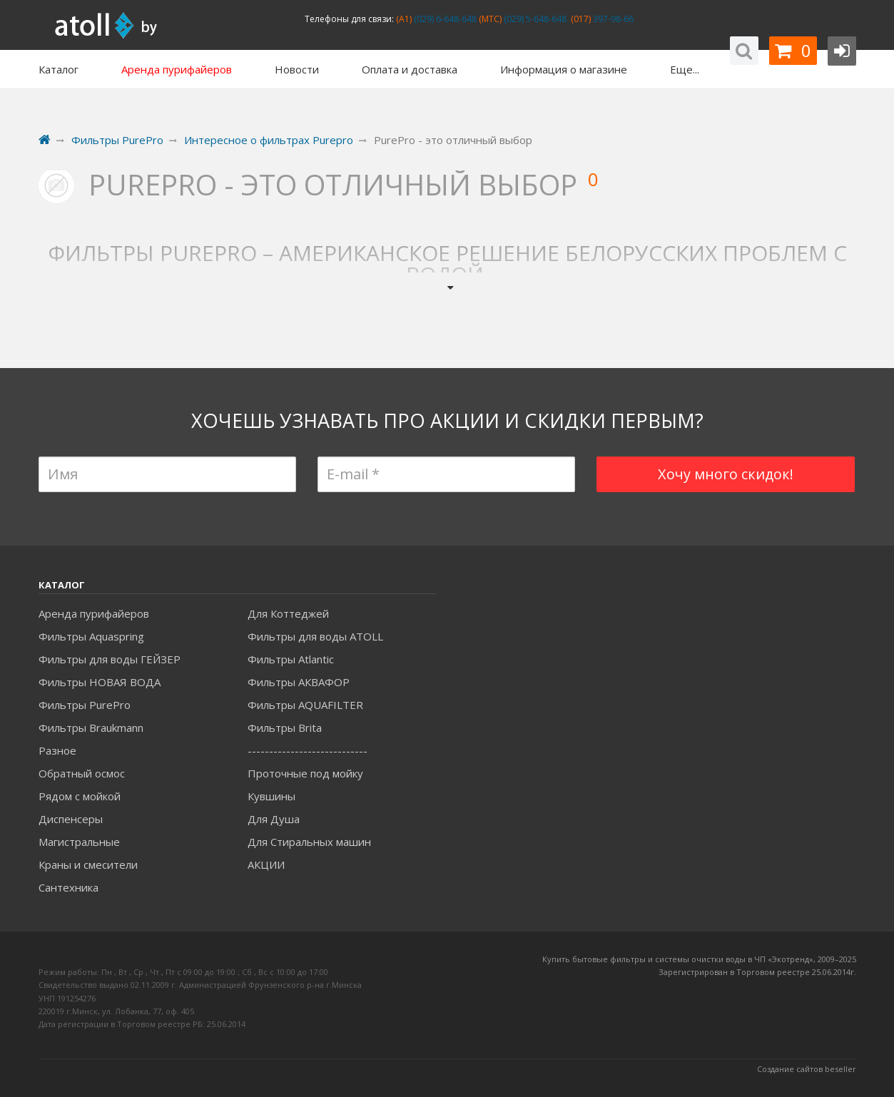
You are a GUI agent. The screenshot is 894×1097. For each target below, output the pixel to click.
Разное (57, 750)
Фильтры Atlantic (291, 659)
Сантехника (68, 887)
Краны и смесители (88, 864)
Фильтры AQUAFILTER (305, 705)
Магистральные (79, 842)
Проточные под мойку (305, 773)
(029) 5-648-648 (534, 19)
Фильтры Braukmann (91, 727)
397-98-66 (612, 19)
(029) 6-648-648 (444, 19)
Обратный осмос (82, 773)
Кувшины (271, 796)
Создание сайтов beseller (806, 1068)
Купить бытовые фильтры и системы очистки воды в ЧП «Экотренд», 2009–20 (695, 959)
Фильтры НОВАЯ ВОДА (100, 682)
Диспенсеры (71, 819)
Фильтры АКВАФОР (299, 682)
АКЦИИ (266, 864)
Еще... (684, 69)
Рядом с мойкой (80, 796)
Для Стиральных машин (309, 842)
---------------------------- (307, 750)
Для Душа (274, 819)
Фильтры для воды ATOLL (315, 636)
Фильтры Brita (285, 727)
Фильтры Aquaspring (91, 636)
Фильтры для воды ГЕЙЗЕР (110, 659)
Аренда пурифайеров (94, 613)
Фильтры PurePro (85, 705)
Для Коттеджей (288, 613)
